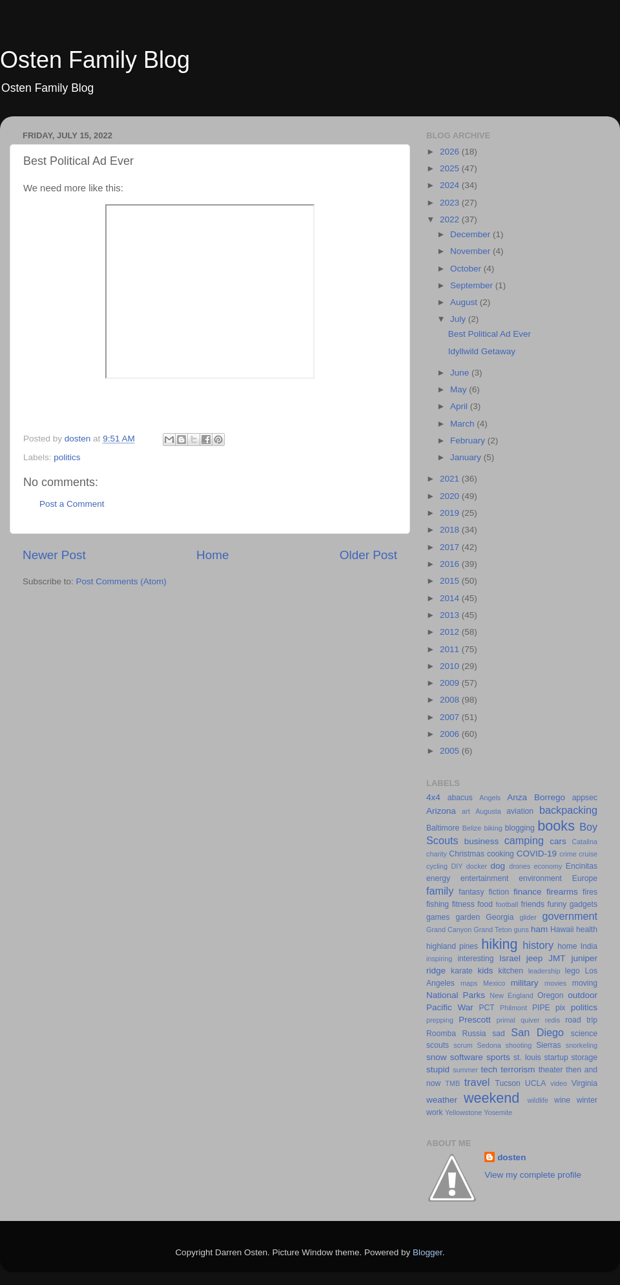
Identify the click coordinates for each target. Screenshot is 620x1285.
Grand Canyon (448, 929)
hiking (499, 944)
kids (485, 970)
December (471, 234)
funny (557, 904)
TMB (452, 1083)
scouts (437, 1045)
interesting (475, 958)
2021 (451, 478)
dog (498, 866)
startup (556, 1057)
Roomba (441, 1033)
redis (552, 1020)
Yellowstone (463, 1112)
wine (562, 1100)
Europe (584, 878)
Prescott (475, 1020)
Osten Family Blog (95, 60)
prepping (439, 1020)
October (467, 268)
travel (477, 1082)
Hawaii (562, 929)
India (589, 946)
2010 (451, 666)
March (463, 424)
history (537, 945)
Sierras (548, 1045)
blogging (520, 828)
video (558, 1083)
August (465, 302)
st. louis (527, 1057)
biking (493, 828)
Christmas (466, 853)
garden (467, 917)
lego (572, 970)
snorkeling (581, 1045)
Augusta (488, 811)
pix (560, 1007)
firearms (562, 892)
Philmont (513, 1008)
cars (558, 841)
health (586, 929)
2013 (451, 615)
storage (585, 1057)
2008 (451, 700)
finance (527, 892)
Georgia (499, 917)
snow (436, 1057)
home (567, 946)
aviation (519, 811)
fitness (463, 904)
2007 (451, 717)
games (438, 917)
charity (436, 854)
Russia (474, 1033)
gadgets (583, 904)
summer (465, 1070)
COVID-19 (537, 853)
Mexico (494, 983)
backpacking (568, 810)
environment (540, 878)
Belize (471, 828)
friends (532, 904)
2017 (451, 547)
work (434, 1112)
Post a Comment (72, 504)
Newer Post (54, 555)
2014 (451, 598)
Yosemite (498, 1112)
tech (489, 1069)
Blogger (427, 1252)
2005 (451, 751)
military (525, 983)
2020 (451, 496)
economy (548, 866)
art (466, 811)
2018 (451, 530)
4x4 (433, 797)
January (467, 457)
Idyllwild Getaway (481, 351)
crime (567, 854)
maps (468, 983)
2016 (451, 564)
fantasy (471, 892)
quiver (530, 1020)
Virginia (584, 1083)
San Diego (537, 1032)
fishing (437, 904)
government (569, 916)
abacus (460, 797)
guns (521, 929)
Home (212, 555)
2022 (451, 219)
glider (527, 917)
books (556, 826)
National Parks (455, 995)
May (459, 389)
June (460, 372)
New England (511, 995)
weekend (491, 1098)
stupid (438, 1069)
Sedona (489, 1045)
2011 (451, 649)
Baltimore (442, 828)
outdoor (582, 995)
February (469, 440)
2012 (451, 632)
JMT (556, 958)
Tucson (507, 1083)
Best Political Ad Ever (489, 334)
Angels (490, 798)
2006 (451, 734)
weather (441, 1100)
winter (587, 1100)
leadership (544, 971)
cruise (588, 854)
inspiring (439, 958)
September (472, 285)
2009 (451, 683)
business (481, 841)
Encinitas (581, 866)
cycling (437, 866)
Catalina (584, 841)
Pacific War (449, 1007)
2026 (451, 151)
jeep (534, 958)
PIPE (541, 1007)
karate (462, 970)
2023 (451, 202)
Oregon (550, 995)
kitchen (511, 970)
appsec (584, 797)
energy (438, 878)
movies (555, 983)
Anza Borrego (536, 797)
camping (524, 840)
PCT (486, 1007)
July (459, 319)
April (460, 406)
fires (590, 892)
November (471, 251)
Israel (510, 958)
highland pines (452, 946)
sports (498, 1057)
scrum (462, 1045)
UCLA (535, 1083)
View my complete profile (532, 1175)
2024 (451, 185)
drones (519, 866)
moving (584, 983)
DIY (456, 866)
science (584, 1033)
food (485, 904)
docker (476, 866)
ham (539, 929)
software (466, 1057)
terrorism (518, 1069)
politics (67, 457)
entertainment (484, 878)
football (507, 904)
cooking (500, 853)
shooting (519, 1045)
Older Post (368, 555)
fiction (498, 892)
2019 (451, 513)
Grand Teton (492, 929)
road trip (581, 1020)
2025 (451, 168)
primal (506, 1020)
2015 (451, 581)
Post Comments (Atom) (121, 581)
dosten (511, 1157)
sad (498, 1033)
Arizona (441, 811)
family (439, 891)
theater (551, 1069)
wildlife (538, 1100)
